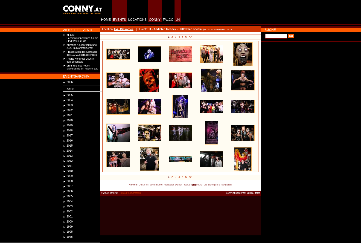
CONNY (155, 19)
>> (190, 36)
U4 (178, 19)
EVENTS (119, 19)
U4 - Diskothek (123, 29)
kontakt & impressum (130, 193)
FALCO (168, 19)
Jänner (70, 88)
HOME (106, 19)
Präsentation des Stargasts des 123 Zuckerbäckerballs (82, 53)
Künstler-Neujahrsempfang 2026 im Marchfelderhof (82, 46)
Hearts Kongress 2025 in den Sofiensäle (80, 60)
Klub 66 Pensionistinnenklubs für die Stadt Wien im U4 (82, 38)
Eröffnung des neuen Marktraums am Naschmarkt (82, 67)
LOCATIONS (137, 19)
